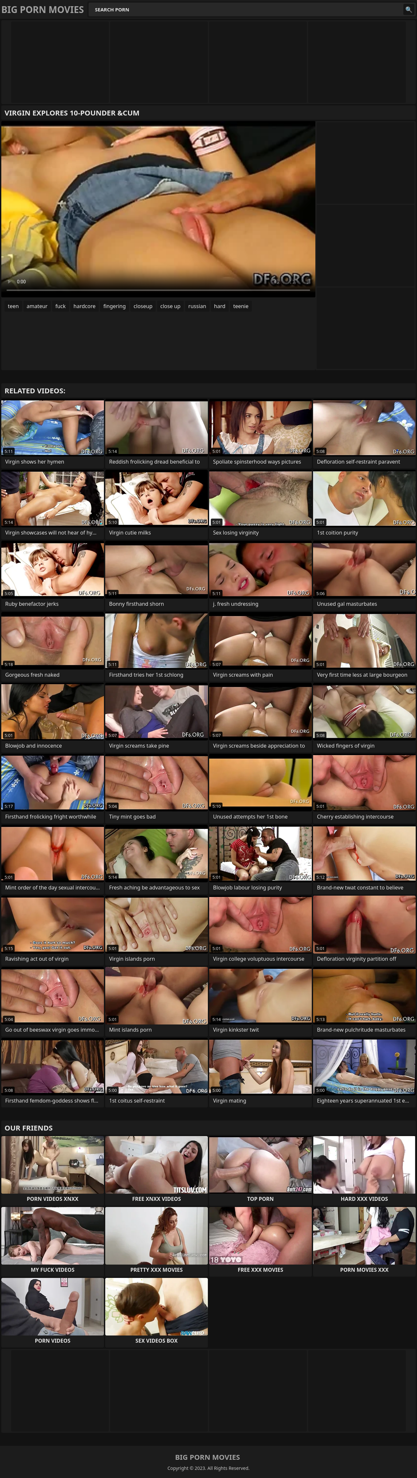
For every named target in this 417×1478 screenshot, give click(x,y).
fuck (60, 306)
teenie (241, 306)
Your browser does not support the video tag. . (158, 209)
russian (197, 306)
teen (13, 306)
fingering (114, 306)
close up (170, 306)
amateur (37, 306)
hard (219, 306)
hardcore (85, 306)
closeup (143, 306)
